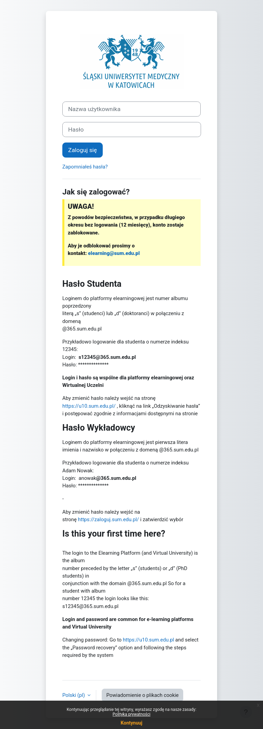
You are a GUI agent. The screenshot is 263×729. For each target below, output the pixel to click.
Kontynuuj (131, 723)
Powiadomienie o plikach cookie (142, 695)
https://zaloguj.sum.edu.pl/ (108, 519)
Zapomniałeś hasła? (85, 167)
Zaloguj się (82, 150)
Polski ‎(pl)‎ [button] (74, 695)
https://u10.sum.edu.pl (148, 640)
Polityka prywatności (131, 714)
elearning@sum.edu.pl (114, 253)
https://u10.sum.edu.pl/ (89, 406)
